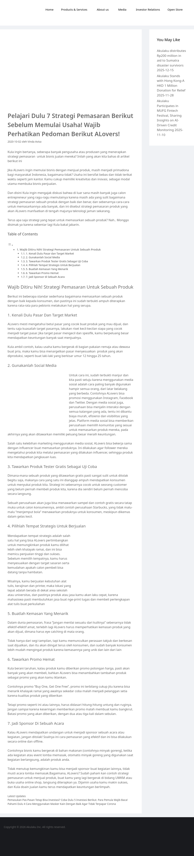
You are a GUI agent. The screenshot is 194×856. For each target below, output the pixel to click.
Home (49, 9)
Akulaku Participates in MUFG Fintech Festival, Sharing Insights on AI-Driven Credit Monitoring (169, 115)
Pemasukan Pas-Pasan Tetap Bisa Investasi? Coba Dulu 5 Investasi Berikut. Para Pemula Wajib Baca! (68, 800)
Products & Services (74, 9)
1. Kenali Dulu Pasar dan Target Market (50, 253)
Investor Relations (148, 9)
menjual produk (45, 778)
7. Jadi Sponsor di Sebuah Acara (45, 277)
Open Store (175, 9)
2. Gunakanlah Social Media (43, 257)
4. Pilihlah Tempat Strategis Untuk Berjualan (53, 265)
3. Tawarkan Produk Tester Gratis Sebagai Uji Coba (57, 261)
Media (122, 9)
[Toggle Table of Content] (10, 245)
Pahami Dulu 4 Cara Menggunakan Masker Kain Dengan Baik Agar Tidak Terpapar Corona (62, 804)
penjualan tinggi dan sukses (40, 554)
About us (103, 9)
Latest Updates (17, 796)
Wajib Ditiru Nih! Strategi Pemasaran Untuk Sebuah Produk (60, 249)
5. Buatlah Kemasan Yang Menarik (47, 269)
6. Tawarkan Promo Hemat (42, 273)
